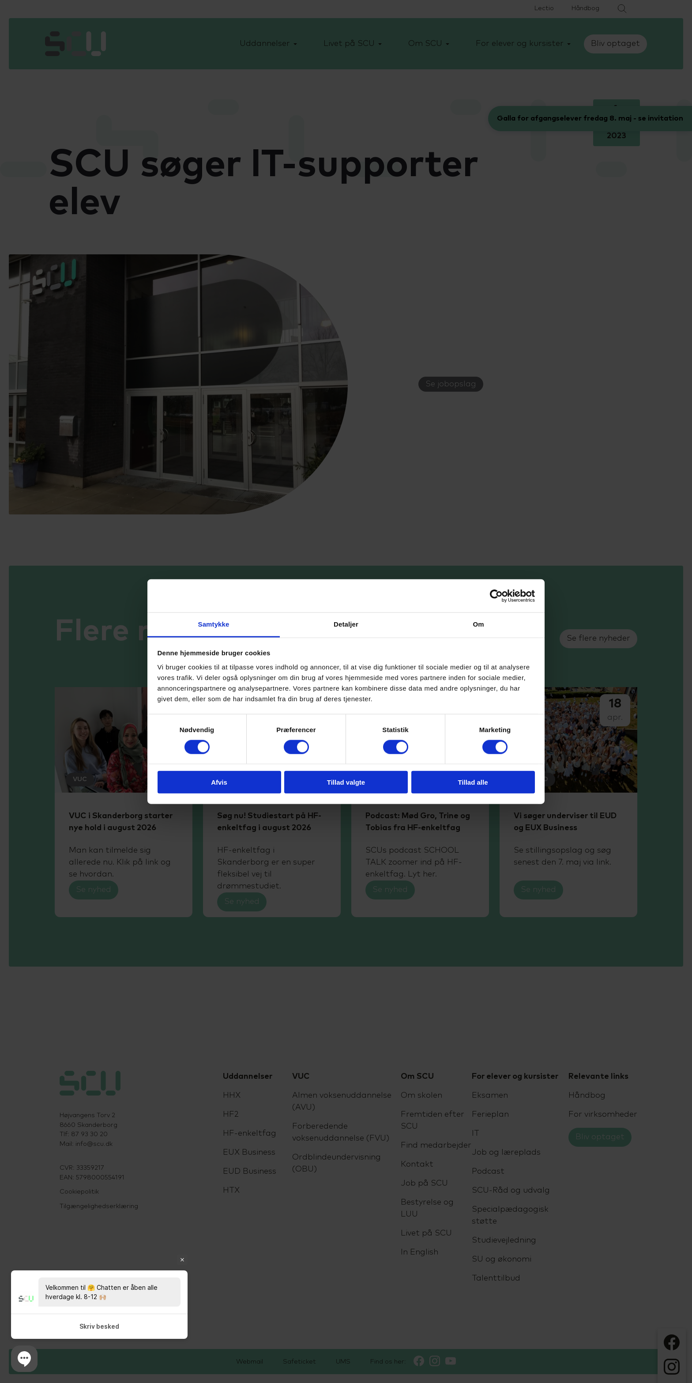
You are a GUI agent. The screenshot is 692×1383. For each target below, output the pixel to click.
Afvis (219, 782)
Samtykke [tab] (213, 624)
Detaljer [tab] (346, 624)
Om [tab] (478, 624)
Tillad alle (473, 782)
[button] (24, 1358)
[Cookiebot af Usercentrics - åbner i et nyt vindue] (496, 595)
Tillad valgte (346, 782)
